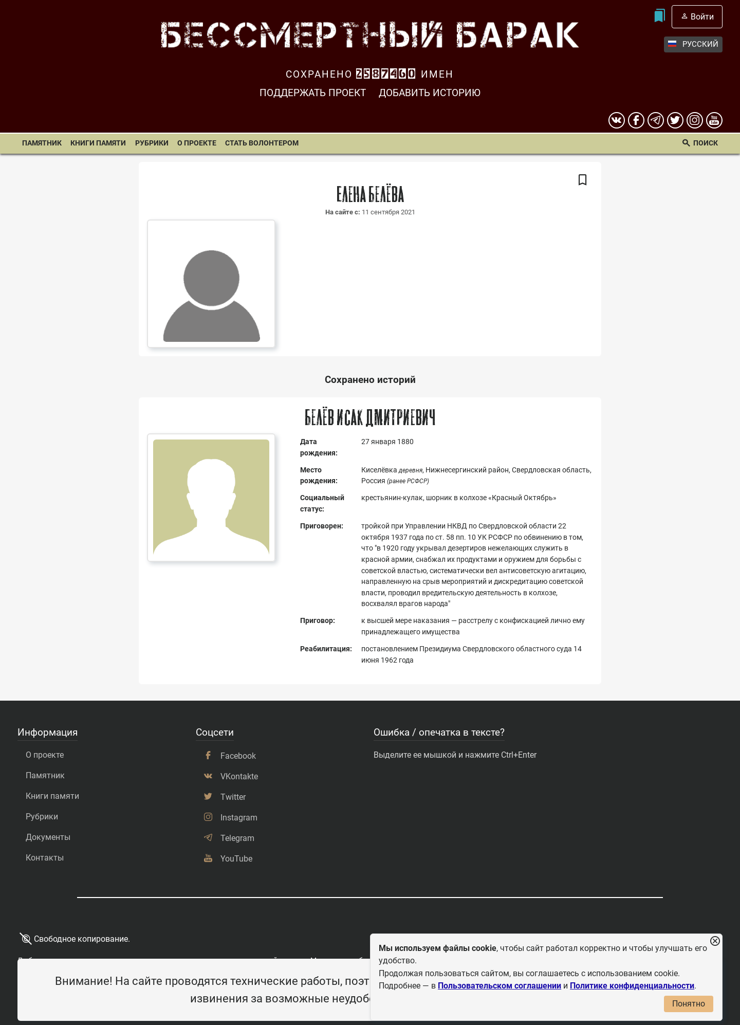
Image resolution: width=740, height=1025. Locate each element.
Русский (693, 44)
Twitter (233, 797)
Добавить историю (429, 93)
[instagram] (695, 120)
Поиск (705, 143)
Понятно (688, 1004)
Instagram (238, 817)
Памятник (42, 143)
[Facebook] (636, 120)
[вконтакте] (616, 120)
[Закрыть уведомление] (715, 941)
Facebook (238, 756)
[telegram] (655, 120)
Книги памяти (98, 143)
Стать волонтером (262, 143)
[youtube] (714, 120)
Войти (702, 17)
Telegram (237, 838)
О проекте (196, 143)
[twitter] (675, 120)
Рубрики (152, 143)
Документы (48, 837)
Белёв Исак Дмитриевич (370, 418)
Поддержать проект (313, 93)
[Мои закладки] (659, 16)
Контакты (45, 858)
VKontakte (239, 776)
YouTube (236, 859)
